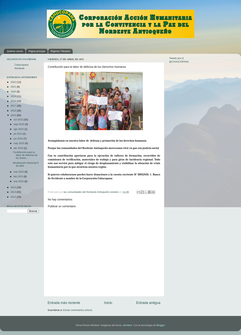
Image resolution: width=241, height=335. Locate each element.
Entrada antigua (148, 303)
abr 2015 (19, 148)
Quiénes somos (15, 51)
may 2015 (19, 143)
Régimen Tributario (60, 51)
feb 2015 (19, 176)
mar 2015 (19, 172)
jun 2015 (19, 138)
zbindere (127, 325)
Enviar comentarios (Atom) (77, 310)
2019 (13, 96)
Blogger (160, 325)
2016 (13, 110)
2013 (13, 192)
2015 (13, 115)
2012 (13, 197)
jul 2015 (18, 133)
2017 (13, 105)
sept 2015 (19, 124)
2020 (13, 91)
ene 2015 (19, 181)
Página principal (36, 51)
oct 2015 (19, 119)
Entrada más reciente (64, 303)
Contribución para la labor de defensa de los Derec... (25, 155)
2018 (13, 101)
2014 (13, 187)
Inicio (108, 303)
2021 (13, 86)
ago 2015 (19, 129)
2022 (13, 82)
